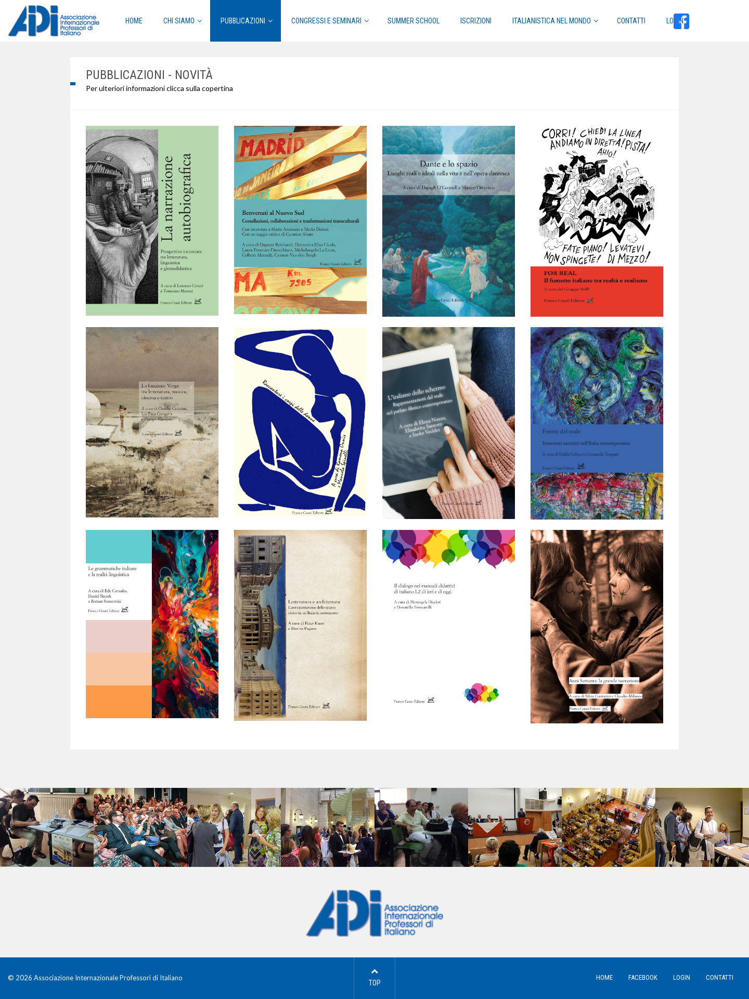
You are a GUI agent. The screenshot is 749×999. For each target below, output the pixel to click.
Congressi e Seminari (326, 21)
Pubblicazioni (243, 21)
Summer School (414, 21)
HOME (134, 21)
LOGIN (681, 977)
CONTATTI (719, 977)
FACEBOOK (642, 977)
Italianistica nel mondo (551, 21)
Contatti (631, 21)
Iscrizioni (476, 21)
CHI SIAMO (179, 21)
